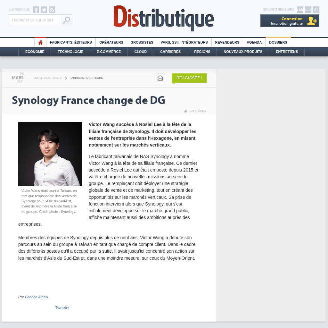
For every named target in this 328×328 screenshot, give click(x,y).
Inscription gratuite (287, 21)
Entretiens (287, 52)
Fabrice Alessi (36, 297)
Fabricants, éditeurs (71, 42)
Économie (34, 52)
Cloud (141, 52)
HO (40, 42)
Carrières (170, 52)
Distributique (164, 18)
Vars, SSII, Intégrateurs (184, 42)
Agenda (254, 42)
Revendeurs (227, 42)
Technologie (70, 52)
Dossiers (278, 42)
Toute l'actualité (47, 78)
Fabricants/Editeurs (86, 78)
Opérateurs (111, 42)
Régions (202, 52)
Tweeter (62, 307)
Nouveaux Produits (243, 52)
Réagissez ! (189, 77)
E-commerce (109, 52)
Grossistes (142, 42)
